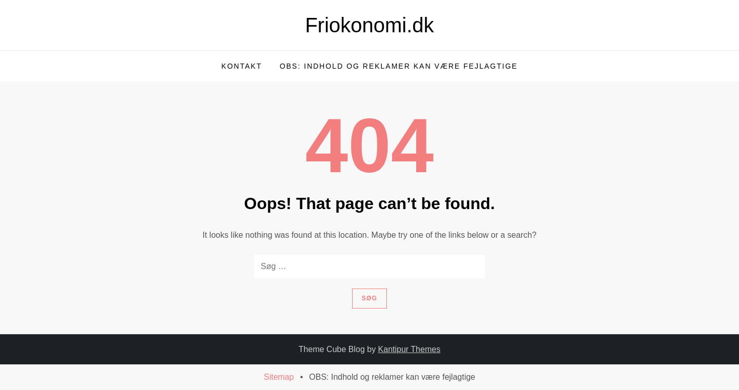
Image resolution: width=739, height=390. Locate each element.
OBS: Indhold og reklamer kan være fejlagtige (399, 66)
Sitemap (279, 377)
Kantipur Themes (409, 349)
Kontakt (241, 66)
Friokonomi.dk (369, 25)
